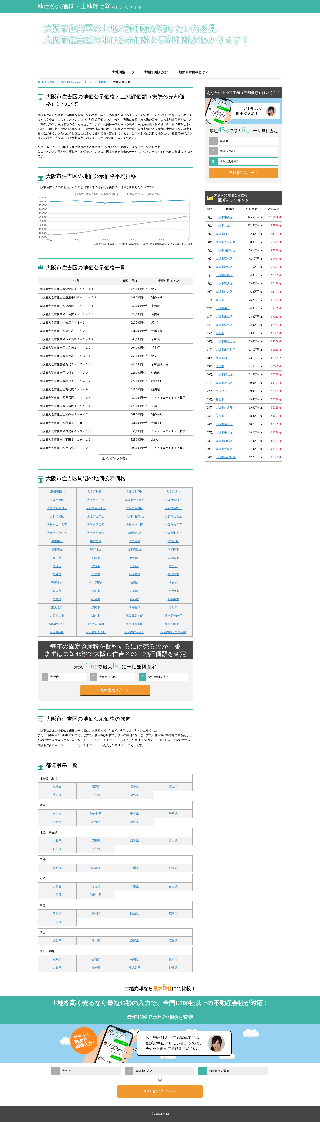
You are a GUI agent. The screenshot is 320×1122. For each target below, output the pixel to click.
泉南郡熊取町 (134, 624)
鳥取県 (57, 913)
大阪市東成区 (134, 508)
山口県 (57, 921)
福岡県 (57, 959)
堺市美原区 (134, 549)
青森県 (95, 786)
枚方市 (173, 566)
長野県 (95, 840)
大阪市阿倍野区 (134, 516)
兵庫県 (134, 886)
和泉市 (57, 590)
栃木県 (95, 822)
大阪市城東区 (95, 516)
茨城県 (57, 822)
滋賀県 (57, 894)
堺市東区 (134, 541)
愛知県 (57, 867)
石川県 (57, 848)
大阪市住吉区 (173, 516)
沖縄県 (173, 967)
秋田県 (57, 794)
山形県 (95, 794)
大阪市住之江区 (57, 532)
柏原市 (134, 590)
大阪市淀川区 (134, 524)
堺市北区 (95, 549)
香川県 (95, 940)
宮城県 (173, 786)
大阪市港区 (57, 499)
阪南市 (95, 615)
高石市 (134, 599)
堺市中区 (95, 541)
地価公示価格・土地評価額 (90, 6)
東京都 (57, 813)
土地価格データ (123, 72)
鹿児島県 (134, 967)
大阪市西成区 (95, 524)
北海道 (57, 786)
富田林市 (173, 574)
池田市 (95, 557)
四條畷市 (134, 607)
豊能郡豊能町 (173, 615)
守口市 (134, 566)
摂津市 (95, 599)
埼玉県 (173, 813)
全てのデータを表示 (115, 458)
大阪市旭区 (57, 516)
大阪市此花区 (134, 491)
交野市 (173, 607)
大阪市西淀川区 (57, 508)
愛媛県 (134, 940)
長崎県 (134, 959)
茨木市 (57, 574)
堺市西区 (173, 541)
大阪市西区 (173, 491)
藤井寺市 (173, 599)
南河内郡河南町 (134, 632)
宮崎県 (95, 967)
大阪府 (57, 886)
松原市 (134, 582)
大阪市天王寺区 (134, 499)
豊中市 (57, 557)
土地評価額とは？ (157, 72)
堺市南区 (57, 549)
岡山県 (134, 913)
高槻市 (57, 566)
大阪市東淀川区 (96, 508)
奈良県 (173, 886)
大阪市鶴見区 (173, 524)
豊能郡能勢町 (57, 624)
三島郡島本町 (134, 615)
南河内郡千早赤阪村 (173, 632)
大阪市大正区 (95, 499)
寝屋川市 (57, 582)
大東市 (173, 582)
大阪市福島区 (95, 491)
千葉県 (134, 813)
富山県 (173, 840)
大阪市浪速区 (173, 499)
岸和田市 (173, 549)
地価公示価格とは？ (193, 72)
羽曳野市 (173, 590)
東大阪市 (57, 607)
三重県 (134, 867)
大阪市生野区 (173, 508)
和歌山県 (95, 894)
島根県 (95, 913)
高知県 (173, 940)
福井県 (95, 848)
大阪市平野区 (95, 532)
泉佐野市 (134, 574)
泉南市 (95, 607)
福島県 (134, 794)
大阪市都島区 (57, 491)
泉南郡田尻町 (173, 624)
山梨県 (57, 840)
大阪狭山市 (57, 615)
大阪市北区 (134, 532)
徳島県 (57, 940)
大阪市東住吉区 (57, 524)
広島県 (173, 913)
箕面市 (95, 590)
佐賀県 (95, 959)
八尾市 (95, 574)
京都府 (95, 886)
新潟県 (134, 840)
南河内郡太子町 (96, 632)
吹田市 (134, 557)
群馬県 (134, 822)
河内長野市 (96, 582)
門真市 (57, 599)
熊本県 (173, 959)
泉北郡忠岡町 (95, 624)
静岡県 (173, 867)
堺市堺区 (57, 541)
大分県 (57, 967)
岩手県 (134, 786)
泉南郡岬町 (57, 632)
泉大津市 (173, 557)
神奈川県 (95, 813)
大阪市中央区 (173, 532)
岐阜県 (95, 867)
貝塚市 (95, 566)
